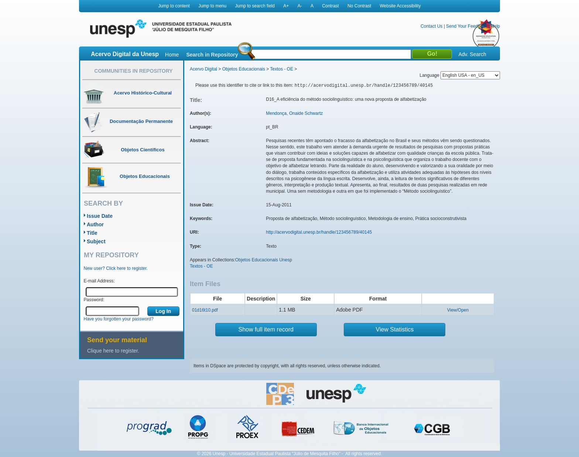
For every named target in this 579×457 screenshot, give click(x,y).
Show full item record (266, 329)
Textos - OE (281, 69)
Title (92, 233)
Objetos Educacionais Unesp (263, 259)
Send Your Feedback (466, 26)
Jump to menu (212, 5)
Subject (96, 241)
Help (495, 26)
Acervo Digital (203, 69)
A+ (286, 5)
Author (95, 224)
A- (300, 5)
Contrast (330, 5)
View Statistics (395, 329)
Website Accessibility (400, 5)
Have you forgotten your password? (119, 319)
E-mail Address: (99, 281)
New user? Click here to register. (116, 268)
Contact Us (431, 26)
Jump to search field (255, 5)
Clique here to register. (113, 351)
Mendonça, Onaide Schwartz (294, 113)
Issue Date (100, 216)
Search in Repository (212, 55)
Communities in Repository (133, 71)
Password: (94, 299)
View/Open (458, 310)
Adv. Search (472, 54)
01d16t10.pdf (205, 310)
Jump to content (173, 5)
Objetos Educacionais (243, 69)
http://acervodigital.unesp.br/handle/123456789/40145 (319, 232)
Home (172, 55)
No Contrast (359, 5)
